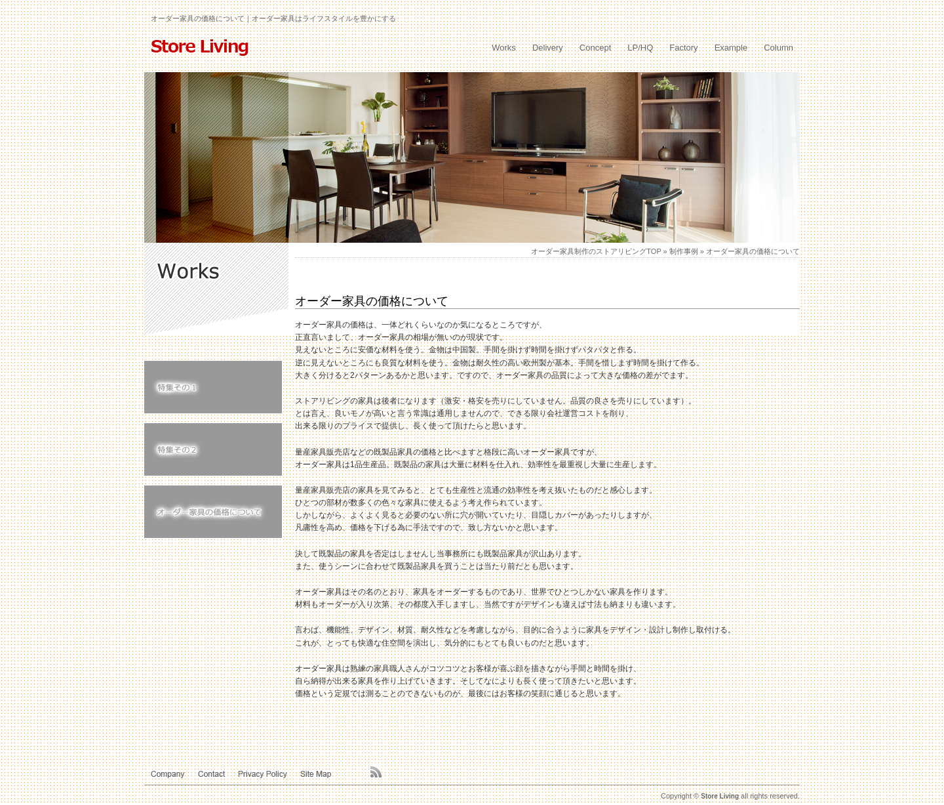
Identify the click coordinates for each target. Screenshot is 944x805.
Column (778, 47)
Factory (683, 47)
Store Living (720, 796)
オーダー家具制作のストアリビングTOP (596, 251)
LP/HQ (640, 47)
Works (504, 47)
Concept (595, 47)
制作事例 (683, 251)
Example (731, 47)
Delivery (547, 47)
